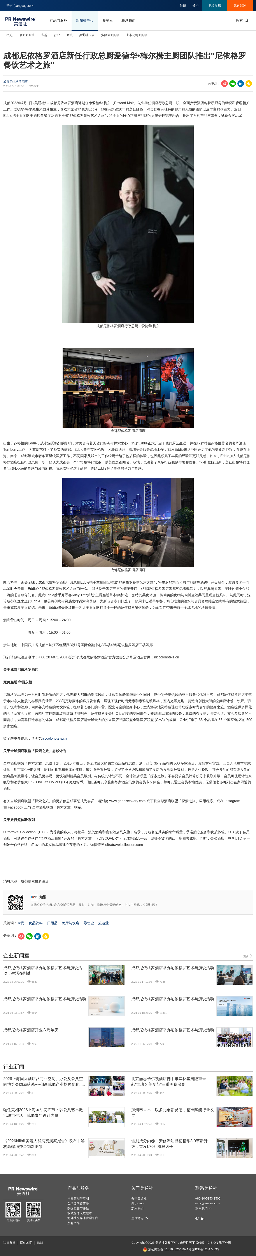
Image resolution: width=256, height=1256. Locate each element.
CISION (212, 1242)
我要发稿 (215, 5)
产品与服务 (58, 20)
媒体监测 (240, 5)
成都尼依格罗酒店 (15, 81)
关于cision (138, 1203)
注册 (183, 5)
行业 (57, 35)
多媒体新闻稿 (110, 35)
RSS (40, 1242)
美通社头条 (87, 35)
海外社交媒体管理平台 (82, 1218)
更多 (248, 956)
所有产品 (73, 1223)
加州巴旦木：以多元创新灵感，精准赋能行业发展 (172, 1112)
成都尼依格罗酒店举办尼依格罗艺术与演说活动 (172, 968)
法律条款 (9, 1242)
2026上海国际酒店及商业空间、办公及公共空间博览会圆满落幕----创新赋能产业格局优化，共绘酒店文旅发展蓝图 (43, 1082)
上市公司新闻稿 (136, 35)
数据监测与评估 (78, 1208)
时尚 (21, 923)
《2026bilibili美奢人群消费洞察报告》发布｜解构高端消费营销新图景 (44, 1144)
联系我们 (128, 20)
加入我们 (137, 1208)
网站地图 (26, 1242)
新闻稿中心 (84, 20)
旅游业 (103, 923)
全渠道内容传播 (78, 1203)
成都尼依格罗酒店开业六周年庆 (30, 1030)
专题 (44, 35)
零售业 (89, 923)
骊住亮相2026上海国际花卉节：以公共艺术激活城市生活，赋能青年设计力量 (43, 1112)
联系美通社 (206, 1188)
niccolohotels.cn (54, 738)
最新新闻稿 (27, 35)
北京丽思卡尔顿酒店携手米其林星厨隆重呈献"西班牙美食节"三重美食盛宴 (168, 1081)
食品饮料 (36, 923)
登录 (196, 5)
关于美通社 (142, 1188)
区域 (70, 35)
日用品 (52, 923)
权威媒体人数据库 (79, 1213)
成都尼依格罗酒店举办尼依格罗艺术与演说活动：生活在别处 (42, 970)
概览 (10, 35)
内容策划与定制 (78, 1198)
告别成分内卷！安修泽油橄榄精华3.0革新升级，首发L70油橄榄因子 (169, 1144)
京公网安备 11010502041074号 (167, 1249)
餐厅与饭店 (70, 923)
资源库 (107, 20)
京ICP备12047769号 (206, 1249)
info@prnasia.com (207, 1203)
